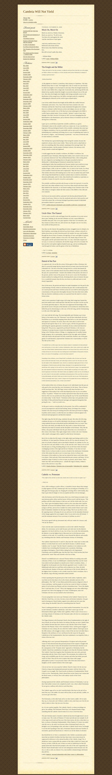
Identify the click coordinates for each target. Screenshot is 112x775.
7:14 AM (52, 256)
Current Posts (27, 217)
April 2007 (26, 83)
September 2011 (27, 202)
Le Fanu (48, 253)
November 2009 (27, 153)
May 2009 (26, 139)
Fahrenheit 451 (78, 466)
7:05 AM (52, 469)
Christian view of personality (64, 466)
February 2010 (27, 159)
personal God (82, 205)
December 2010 (27, 182)
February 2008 (27, 106)
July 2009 (25, 144)
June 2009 (26, 141)
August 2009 (26, 146)
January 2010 (27, 157)
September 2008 (27, 121)
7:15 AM (52, 208)
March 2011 (26, 188)
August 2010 (26, 173)
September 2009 (27, 148)
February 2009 (27, 132)
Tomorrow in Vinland (28, 238)
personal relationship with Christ (61, 754)
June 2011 (26, 195)
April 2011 (26, 191)
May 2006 (26, 65)
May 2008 (26, 112)
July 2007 (25, 90)
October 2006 (27, 74)
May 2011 (26, 193)
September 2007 (27, 94)
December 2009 (27, 155)
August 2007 (26, 92)
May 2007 (26, 85)
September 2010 (27, 175)
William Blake (54, 58)
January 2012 (27, 211)
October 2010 (27, 177)
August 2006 (26, 72)
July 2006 (25, 70)
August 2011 (26, 200)
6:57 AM (52, 758)
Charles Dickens (51, 466)
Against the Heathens (29, 59)
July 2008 (25, 117)
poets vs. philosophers (77, 754)
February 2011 (27, 186)
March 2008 (26, 108)
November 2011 (27, 206)
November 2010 (27, 179)
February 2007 (27, 79)
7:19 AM (52, 62)
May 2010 (26, 166)
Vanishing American (28, 235)
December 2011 (27, 208)
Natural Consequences (29, 229)
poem (48, 58)
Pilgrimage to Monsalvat (29, 233)
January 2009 (27, 130)
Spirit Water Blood (28, 226)
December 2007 (27, 101)
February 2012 (27, 213)
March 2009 (26, 135)
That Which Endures (28, 38)
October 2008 (27, 123)
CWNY (31, 20)
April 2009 (26, 137)
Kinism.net (26, 224)
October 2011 (27, 204)
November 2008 (27, 126)
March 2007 (26, 81)
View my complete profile (30, 22)
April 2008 (26, 110)
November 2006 (27, 77)
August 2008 (26, 119)
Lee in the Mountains (29, 231)
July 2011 (25, 197)
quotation (54, 253)
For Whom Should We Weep (31, 46)
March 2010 (26, 161)
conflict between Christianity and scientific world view (62, 205)
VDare (25, 240)
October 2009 (27, 150)
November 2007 (27, 99)
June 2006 (26, 68)
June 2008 (26, 115)
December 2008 (27, 128)
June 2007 (26, 88)
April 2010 (26, 164)
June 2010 (26, 168)
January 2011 (27, 184)
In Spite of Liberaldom (29, 44)
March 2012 (26, 215)
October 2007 (27, 97)
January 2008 (27, 103)
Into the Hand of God (29, 56)
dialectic (48, 754)
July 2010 (25, 170)
